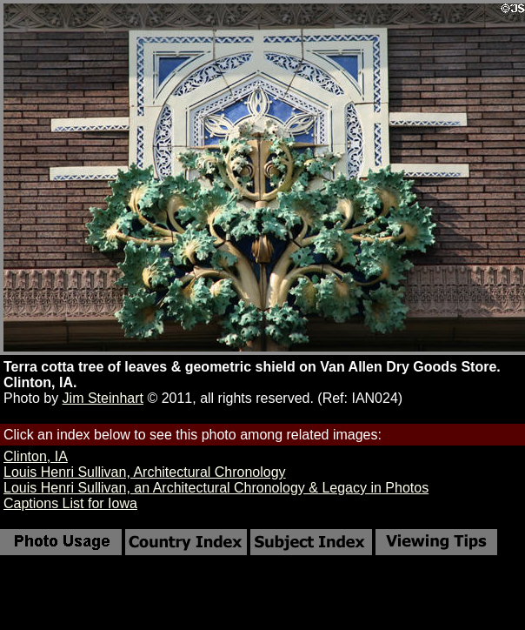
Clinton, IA (35, 456)
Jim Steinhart (103, 398)
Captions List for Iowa (70, 503)
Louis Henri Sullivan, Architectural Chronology (144, 472)
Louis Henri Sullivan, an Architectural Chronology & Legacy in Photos (216, 487)
